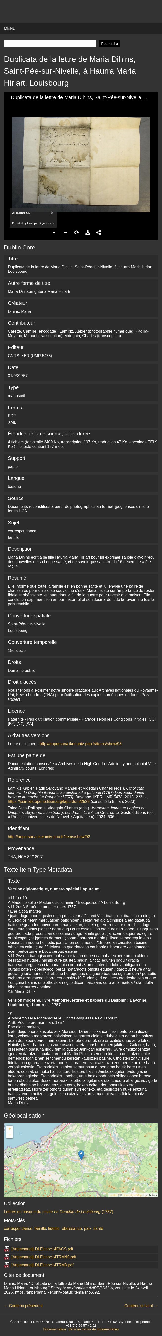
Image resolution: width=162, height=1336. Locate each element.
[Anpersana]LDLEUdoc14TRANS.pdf (43, 1257)
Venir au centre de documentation (94, 1329)
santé (98, 1228)
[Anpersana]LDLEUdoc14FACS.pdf (42, 1249)
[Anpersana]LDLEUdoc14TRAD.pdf (42, 1265)
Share (99, 232)
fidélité (54, 1228)
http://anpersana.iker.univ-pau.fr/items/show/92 (49, 837)
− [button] (9, 1135)
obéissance (72, 1228)
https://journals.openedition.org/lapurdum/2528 (49, 801)
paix (87, 1228)
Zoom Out (65, 232)
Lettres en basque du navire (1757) (58, 1212)
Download (88, 232)
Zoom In (54, 232)
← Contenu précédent (23, 1306)
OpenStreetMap (132, 1195)
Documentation (54, 1329)
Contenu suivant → (141, 1306)
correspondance (18, 1228)
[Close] (52, 212)
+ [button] (9, 1129)
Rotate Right (76, 232)
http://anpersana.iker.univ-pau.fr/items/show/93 (81, 744)
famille (40, 1228)
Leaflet (114, 1195)
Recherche (109, 43)
